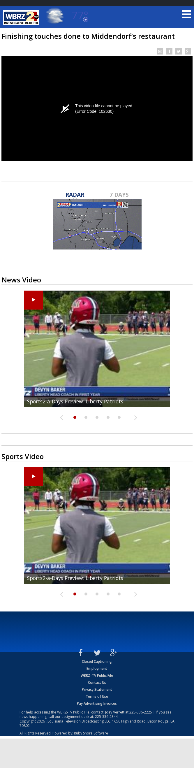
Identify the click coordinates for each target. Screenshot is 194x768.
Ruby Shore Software (91, 733)
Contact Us (97, 682)
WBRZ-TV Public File (97, 675)
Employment (97, 668)
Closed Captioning (97, 661)
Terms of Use (97, 696)
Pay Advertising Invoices (97, 703)
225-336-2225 (140, 712)
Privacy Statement (97, 689)
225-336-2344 (106, 716)
